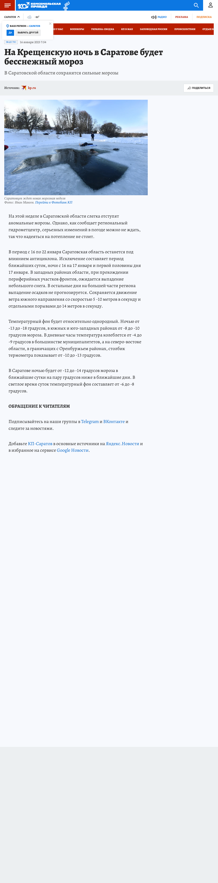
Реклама (181, 17)
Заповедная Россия (153, 29)
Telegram (90, 421)
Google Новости (73, 450)
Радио (162, 17)
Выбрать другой (28, 32)
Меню (5, 5)
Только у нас (54, 29)
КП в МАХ (127, 29)
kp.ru (32, 87)
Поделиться (198, 88)
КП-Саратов (40, 443)
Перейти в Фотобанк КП (53, 202)
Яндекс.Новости (122, 443)
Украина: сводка (102, 29)
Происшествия (184, 29)
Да (10, 32)
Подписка (204, 17)
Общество (11, 42)
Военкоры (77, 29)
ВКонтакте (114, 421)
